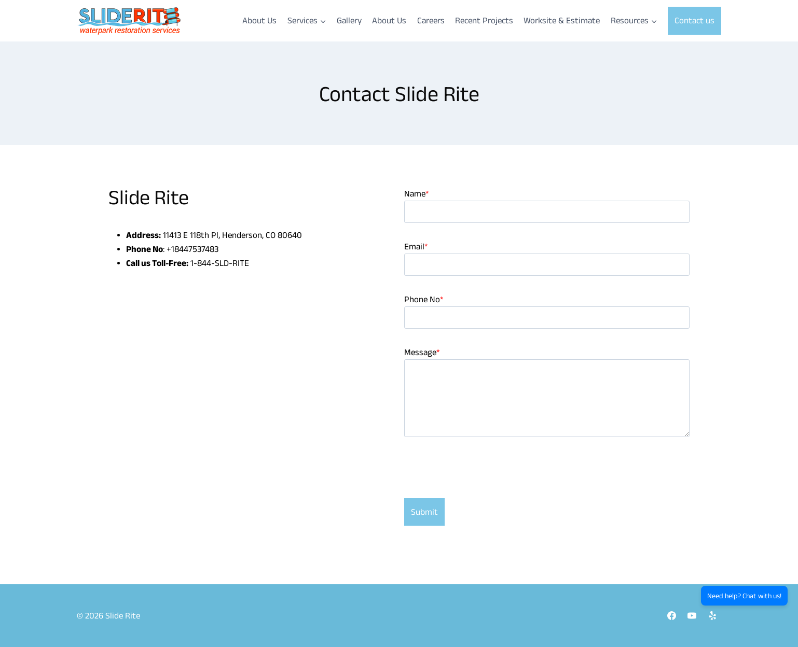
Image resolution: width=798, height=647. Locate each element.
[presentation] (483, 478)
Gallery (349, 20)
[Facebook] (672, 615)
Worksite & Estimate (562, 20)
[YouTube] (692, 615)
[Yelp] (712, 615)
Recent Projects (484, 20)
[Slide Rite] (129, 20)
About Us (259, 20)
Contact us (694, 20)
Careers (431, 20)
